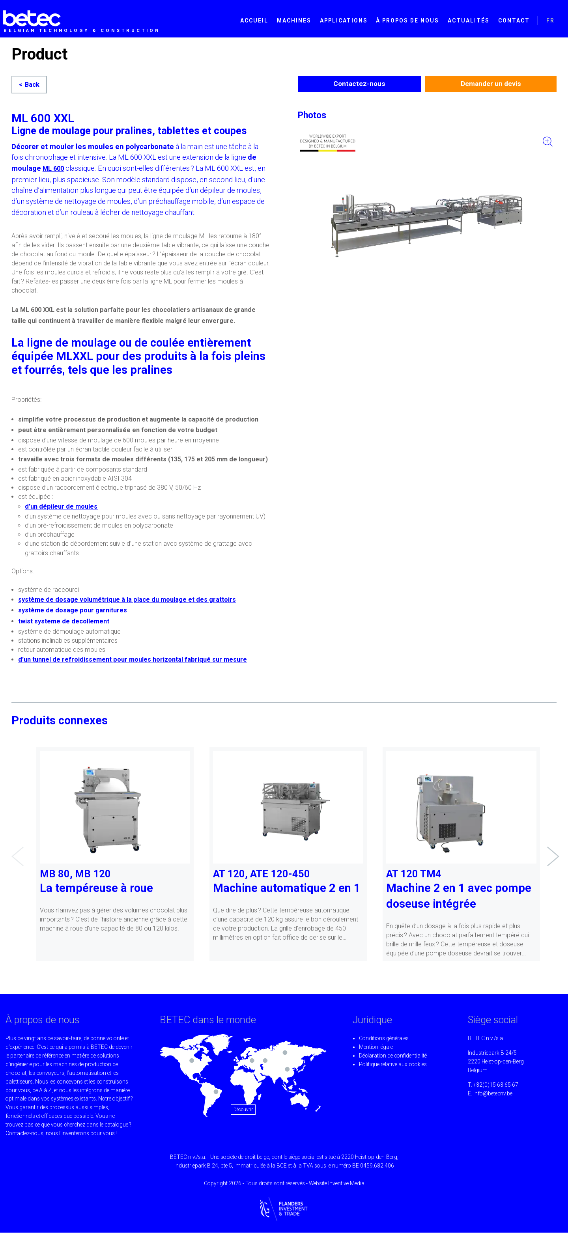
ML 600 (53, 168)
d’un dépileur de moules (61, 506)
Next (551, 850)
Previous (15, 850)
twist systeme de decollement (63, 621)
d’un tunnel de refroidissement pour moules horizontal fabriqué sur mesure (132, 659)
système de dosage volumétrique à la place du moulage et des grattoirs (127, 599)
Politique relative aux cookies (393, 1064)
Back (32, 84)
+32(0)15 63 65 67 (495, 1085)
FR (550, 20)
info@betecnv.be (492, 1094)
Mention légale (376, 1047)
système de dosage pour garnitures (72, 610)
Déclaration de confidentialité (393, 1056)
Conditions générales (384, 1038)
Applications (344, 20)
